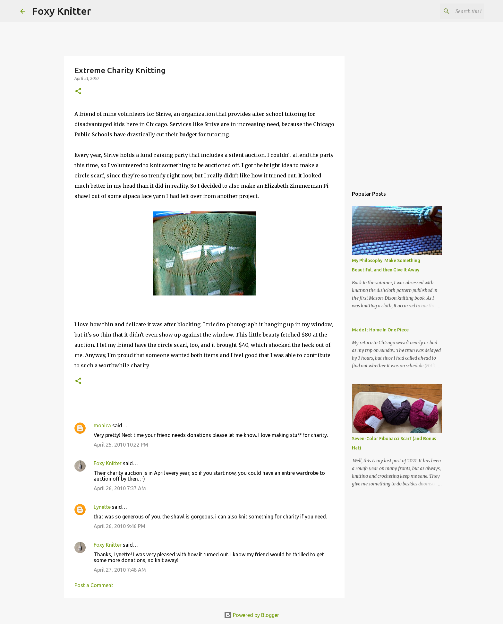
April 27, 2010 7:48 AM (120, 570)
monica (102, 425)
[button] (78, 91)
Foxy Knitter (61, 11)
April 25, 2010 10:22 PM (121, 445)
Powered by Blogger (251, 615)
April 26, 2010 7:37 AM (120, 488)
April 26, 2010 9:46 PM (119, 526)
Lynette (102, 507)
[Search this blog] (450, 11)
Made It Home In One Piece (380, 329)
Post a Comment (93, 585)
